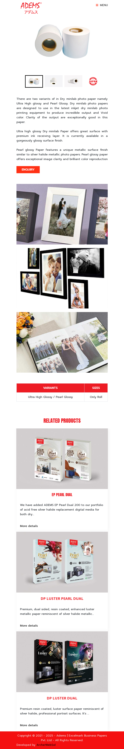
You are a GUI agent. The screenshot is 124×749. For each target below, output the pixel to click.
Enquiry (28, 170)
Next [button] (110, 40)
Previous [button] (14, 40)
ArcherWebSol (45, 745)
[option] (62, 40)
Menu (102, 5)
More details (29, 526)
